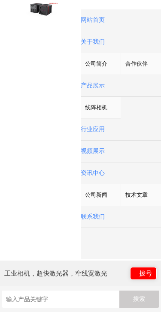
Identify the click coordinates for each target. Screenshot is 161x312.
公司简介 (96, 63)
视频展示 (93, 151)
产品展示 (93, 85)
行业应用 (93, 129)
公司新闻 (96, 195)
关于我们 (93, 42)
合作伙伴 (136, 63)
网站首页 (93, 20)
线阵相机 (96, 107)
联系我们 (93, 216)
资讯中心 (93, 173)
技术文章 (136, 195)
